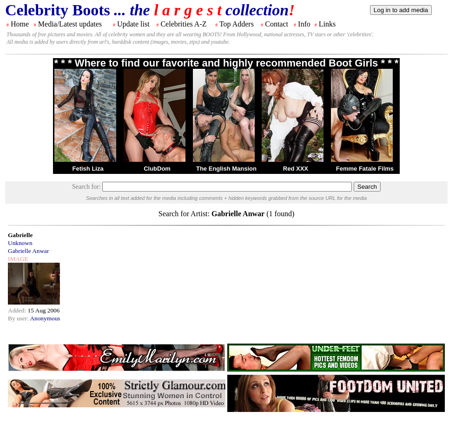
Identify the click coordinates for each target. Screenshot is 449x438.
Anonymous (45, 318)
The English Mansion (226, 168)
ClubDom (157, 168)
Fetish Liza (87, 168)
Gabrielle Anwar (28, 250)
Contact (276, 24)
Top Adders (236, 24)
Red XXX (295, 168)
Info (304, 24)
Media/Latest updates (70, 24)
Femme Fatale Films (365, 168)
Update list (133, 24)
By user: (19, 318)
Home (20, 24)
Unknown (20, 242)
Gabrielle (20, 235)
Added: (18, 310)
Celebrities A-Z (183, 24)
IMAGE (18, 258)
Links (327, 24)
